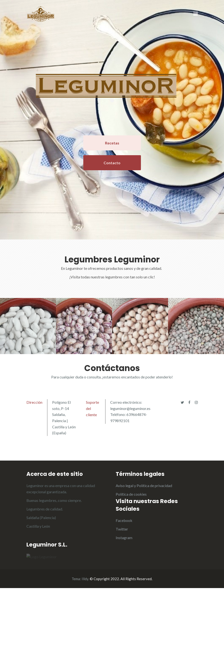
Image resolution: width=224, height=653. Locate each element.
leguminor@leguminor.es (130, 408)
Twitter (122, 529)
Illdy (85, 644)
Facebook (124, 520)
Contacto (112, 162)
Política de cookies (131, 494)
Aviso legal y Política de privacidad (144, 485)
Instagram (124, 537)
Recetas (112, 143)
